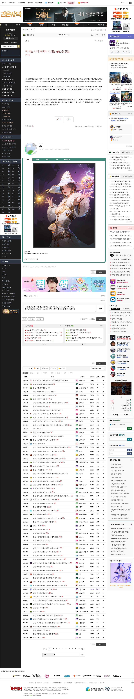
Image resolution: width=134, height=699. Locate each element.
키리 (3, 174)
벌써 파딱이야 (39, 608)
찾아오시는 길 (92, 682)
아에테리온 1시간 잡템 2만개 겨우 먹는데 (47, 518)
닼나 (3, 184)
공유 (76, 126)
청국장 (81, 455)
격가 (13, 184)
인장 (27, 159)
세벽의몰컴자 (82, 503)
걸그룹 (4, 274)
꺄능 (81, 436)
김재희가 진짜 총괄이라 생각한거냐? (46, 485)
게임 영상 (5, 284)
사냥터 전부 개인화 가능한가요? (44, 440)
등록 (100, 308)
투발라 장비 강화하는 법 (117, 535)
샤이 (13, 190)
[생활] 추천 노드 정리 (116, 506)
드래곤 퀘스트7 (6, 303)
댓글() (100, 41)
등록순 (30, 296)
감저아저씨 (82, 440)
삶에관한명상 (28, 35)
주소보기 (25, 30)
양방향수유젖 (83, 492)
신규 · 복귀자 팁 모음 (8, 82)
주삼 (80, 529)
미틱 (3, 187)
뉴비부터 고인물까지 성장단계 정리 (120, 528)
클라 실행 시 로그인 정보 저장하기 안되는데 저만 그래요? (52, 496)
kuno (80, 596)
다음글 (31, 319)
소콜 (80, 634)
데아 (3, 209)
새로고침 (103, 296)
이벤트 (45, 373)
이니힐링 (45, 152)
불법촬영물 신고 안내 (80, 682)
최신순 (36, 296)
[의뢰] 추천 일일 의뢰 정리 (118, 484)
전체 (25, 373)
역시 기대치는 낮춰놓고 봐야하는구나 (46, 548)
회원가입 (6, 42)
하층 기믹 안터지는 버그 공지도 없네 (46, 421)
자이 (13, 168)
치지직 (4, 268)
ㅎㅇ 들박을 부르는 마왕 (42, 492)
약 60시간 (38, 637)
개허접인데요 (83, 447)
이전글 (39, 319)
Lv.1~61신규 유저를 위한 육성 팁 (119, 538)
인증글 (37, 368)
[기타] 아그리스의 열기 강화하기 (119, 518)
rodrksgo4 (81, 496)
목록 (95, 41)
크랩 (80, 574)
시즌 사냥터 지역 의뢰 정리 (118, 545)
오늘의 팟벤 (5, 247)
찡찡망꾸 (81, 414)
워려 (3, 165)
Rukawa (82, 593)
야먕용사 (82, 623)
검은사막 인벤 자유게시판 (98, 30)
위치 (13, 177)
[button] (41, 344)
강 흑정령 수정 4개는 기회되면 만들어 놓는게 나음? (50, 425)
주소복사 (25, 267)
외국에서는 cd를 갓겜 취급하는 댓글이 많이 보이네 (50, 623)
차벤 (3, 271)
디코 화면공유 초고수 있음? (43, 455)
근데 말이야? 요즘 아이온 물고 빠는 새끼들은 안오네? (51, 563)
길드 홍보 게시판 (7, 126)
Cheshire (81, 499)
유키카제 (81, 403)
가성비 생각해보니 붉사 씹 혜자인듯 (46, 537)
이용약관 (47, 682)
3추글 (54, 368)
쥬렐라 (80, 425)
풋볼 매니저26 (6, 306)
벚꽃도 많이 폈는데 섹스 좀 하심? (45, 552)
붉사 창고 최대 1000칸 (41, 567)
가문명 (113, 424)
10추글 (46, 368)
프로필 (37, 159)
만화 (65, 373)
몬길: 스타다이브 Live (122, 43)
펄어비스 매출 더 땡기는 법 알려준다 (46, 615)
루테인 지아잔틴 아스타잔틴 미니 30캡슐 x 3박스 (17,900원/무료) (121, 232)
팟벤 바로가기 (6, 265)
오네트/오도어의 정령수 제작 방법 (120, 493)
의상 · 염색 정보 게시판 (9, 147)
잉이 (81, 421)
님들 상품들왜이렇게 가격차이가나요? (46, 481)
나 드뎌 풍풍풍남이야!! (41, 432)
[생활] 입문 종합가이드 (117, 500)
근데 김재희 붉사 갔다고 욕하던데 (45, 499)
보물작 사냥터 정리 (116, 477)
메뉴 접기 (96, 159)
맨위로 (93, 319)
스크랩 (80, 126)
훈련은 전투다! (39, 544)
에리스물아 (83, 514)
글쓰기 (101, 363)
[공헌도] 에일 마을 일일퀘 (118, 490)
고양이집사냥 (82, 485)
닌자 (13, 181)
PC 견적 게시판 (6, 253)
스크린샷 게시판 (7, 150)
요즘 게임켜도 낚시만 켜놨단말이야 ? (46, 570)
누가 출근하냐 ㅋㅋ (40, 470)
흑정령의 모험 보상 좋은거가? (44, 634)
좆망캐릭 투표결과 (40, 507)
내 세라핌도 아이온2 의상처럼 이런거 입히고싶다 (49, 604)
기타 (71, 373)
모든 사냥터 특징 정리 (117, 474)
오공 (13, 209)
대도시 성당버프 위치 (116, 467)
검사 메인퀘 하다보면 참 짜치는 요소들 (46, 462)
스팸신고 (92, 126)
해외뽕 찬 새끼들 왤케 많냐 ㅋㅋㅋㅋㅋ (46, 555)
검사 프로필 (67, 159)
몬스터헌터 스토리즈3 (8, 296)
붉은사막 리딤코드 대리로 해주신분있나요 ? (48, 559)
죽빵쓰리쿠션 (82, 428)
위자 (3, 177)
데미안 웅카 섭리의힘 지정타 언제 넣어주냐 (48, 410)
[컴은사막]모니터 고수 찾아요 (43, 395)
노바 (3, 196)
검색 (18, 46)
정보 (38, 373)
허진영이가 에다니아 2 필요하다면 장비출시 (48, 436)
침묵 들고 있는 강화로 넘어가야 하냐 (46, 578)
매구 (13, 203)
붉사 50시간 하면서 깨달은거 (43, 522)
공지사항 (101, 682)
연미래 (81, 466)
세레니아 (82, 619)
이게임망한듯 (82, 630)
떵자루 (81, 563)
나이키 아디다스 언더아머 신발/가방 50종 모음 (121, 235)
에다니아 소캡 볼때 (40, 630)
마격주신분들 (39, 443)
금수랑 (81, 526)
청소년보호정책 (68, 682)
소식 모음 (5, 70)
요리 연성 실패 (39, 533)
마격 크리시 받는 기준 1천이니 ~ (44, 477)
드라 (13, 199)
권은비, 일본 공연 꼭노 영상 (43, 391)
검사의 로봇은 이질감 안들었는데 (45, 466)
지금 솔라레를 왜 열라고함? (43, 503)
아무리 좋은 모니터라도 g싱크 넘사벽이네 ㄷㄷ (49, 619)
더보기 (49, 152)
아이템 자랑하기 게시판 (9, 129)
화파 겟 (37, 611)
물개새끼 (82, 510)
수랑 (3, 171)
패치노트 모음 (7, 73)
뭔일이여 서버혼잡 (40, 514)
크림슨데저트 (82, 395)
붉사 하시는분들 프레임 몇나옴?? (45, 510)
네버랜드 (82, 380)
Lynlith (81, 384)
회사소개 (31, 682)
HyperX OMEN (6, 287)
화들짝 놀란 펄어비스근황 (42, 589)
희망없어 (82, 608)
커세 (3, 199)
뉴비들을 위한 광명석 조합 (118, 541)
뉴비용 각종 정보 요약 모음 (118, 554)
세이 (13, 196)
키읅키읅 (82, 589)
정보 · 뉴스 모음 (6, 63)
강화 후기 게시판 (7, 132)
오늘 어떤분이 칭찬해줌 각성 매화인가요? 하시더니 (50, 473)
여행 (3, 277)
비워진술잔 (82, 600)
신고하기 (86, 126)
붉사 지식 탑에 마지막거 (42, 540)
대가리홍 (81, 406)
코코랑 (81, 432)
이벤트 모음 (6, 76)
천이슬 (80, 481)
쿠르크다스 (82, 410)
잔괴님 (80, 391)
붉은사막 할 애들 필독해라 (43, 384)
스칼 (3, 206)
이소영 (81, 458)
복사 (32, 30)
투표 (52, 373)
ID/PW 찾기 (14, 42)
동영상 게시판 (6, 153)
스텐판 (80, 451)
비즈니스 (39, 682)
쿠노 (3, 181)
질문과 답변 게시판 (7, 119)
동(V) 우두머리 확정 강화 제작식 (119, 503)
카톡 (80, 477)
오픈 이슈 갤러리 (7, 241)
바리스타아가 (82, 626)
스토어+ (130, 59)
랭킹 (47, 159)
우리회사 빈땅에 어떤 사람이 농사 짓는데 (47, 451)
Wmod (81, 537)
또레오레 (81, 555)
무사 (13, 171)
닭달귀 (80, 507)
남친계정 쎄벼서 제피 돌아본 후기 (45, 626)
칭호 (57, 159)
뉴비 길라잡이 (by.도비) (117, 551)
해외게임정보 (6, 281)
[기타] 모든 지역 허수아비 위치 (119, 515)
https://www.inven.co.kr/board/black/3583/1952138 (43, 267)
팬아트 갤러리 (6, 156)
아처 (3, 190)
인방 (58, 373)
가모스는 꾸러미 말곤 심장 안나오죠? (46, 414)
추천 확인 (99, 126)
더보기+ (61, 325)
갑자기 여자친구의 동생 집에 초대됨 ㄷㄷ (47, 581)
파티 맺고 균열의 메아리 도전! (119, 548)
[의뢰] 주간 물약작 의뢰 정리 (118, 480)
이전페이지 (84, 319)
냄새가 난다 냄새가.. (41, 593)
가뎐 (3, 193)
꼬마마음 (82, 578)
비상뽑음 (37, 525)
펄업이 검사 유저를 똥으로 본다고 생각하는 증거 (49, 403)
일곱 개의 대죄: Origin (8, 293)
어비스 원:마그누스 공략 (117, 471)
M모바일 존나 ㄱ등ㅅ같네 (42, 574)
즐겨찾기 (62, 368)
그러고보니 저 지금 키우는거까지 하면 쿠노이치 (49, 417)
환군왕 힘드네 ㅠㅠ (40, 406)
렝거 (13, 165)
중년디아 (82, 518)
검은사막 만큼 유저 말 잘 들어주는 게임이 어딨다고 (50, 447)
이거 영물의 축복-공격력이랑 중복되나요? (47, 458)
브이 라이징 (5, 290)
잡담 (31, 373)
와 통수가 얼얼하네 (40, 399)
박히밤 (81, 443)
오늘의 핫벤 (5, 244)
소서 (3, 168)
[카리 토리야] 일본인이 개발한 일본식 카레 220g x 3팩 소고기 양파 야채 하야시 (121, 239)
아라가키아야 (83, 570)
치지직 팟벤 (5, 104)
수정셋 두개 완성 (40, 388)
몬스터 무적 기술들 (116, 464)
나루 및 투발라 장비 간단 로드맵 (119, 532)
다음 (82, 649)
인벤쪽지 (40, 152)
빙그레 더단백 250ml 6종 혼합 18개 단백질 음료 (121, 242)
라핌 (3, 212)
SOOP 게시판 (6, 107)
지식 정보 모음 (7, 86)
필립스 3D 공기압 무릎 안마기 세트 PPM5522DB (121, 246)
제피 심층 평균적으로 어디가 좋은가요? (47, 596)
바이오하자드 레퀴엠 (8, 299)
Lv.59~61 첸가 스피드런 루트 (118, 497)
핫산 (13, 193)
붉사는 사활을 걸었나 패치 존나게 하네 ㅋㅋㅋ (49, 585)
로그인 (122, 3)
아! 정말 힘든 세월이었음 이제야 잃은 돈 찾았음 (49, 600)
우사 (3, 203)
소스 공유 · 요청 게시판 (9, 144)
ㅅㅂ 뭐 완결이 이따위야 (42, 488)
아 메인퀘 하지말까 (40, 529)
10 (78, 649)
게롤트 (37, 428)
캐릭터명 (121, 424)
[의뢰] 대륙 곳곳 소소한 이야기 (119, 487)
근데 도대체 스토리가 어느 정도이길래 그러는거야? (50, 380)
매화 (13, 174)
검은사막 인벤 (10, 30)
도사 (13, 206)
